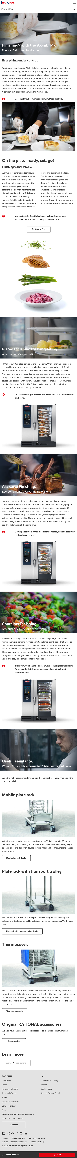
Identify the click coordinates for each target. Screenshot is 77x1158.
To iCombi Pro (38, 229)
